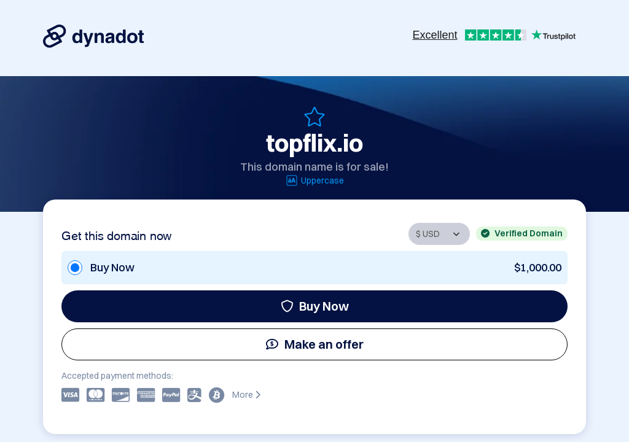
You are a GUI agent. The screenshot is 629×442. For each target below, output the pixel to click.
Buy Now (315, 306)
